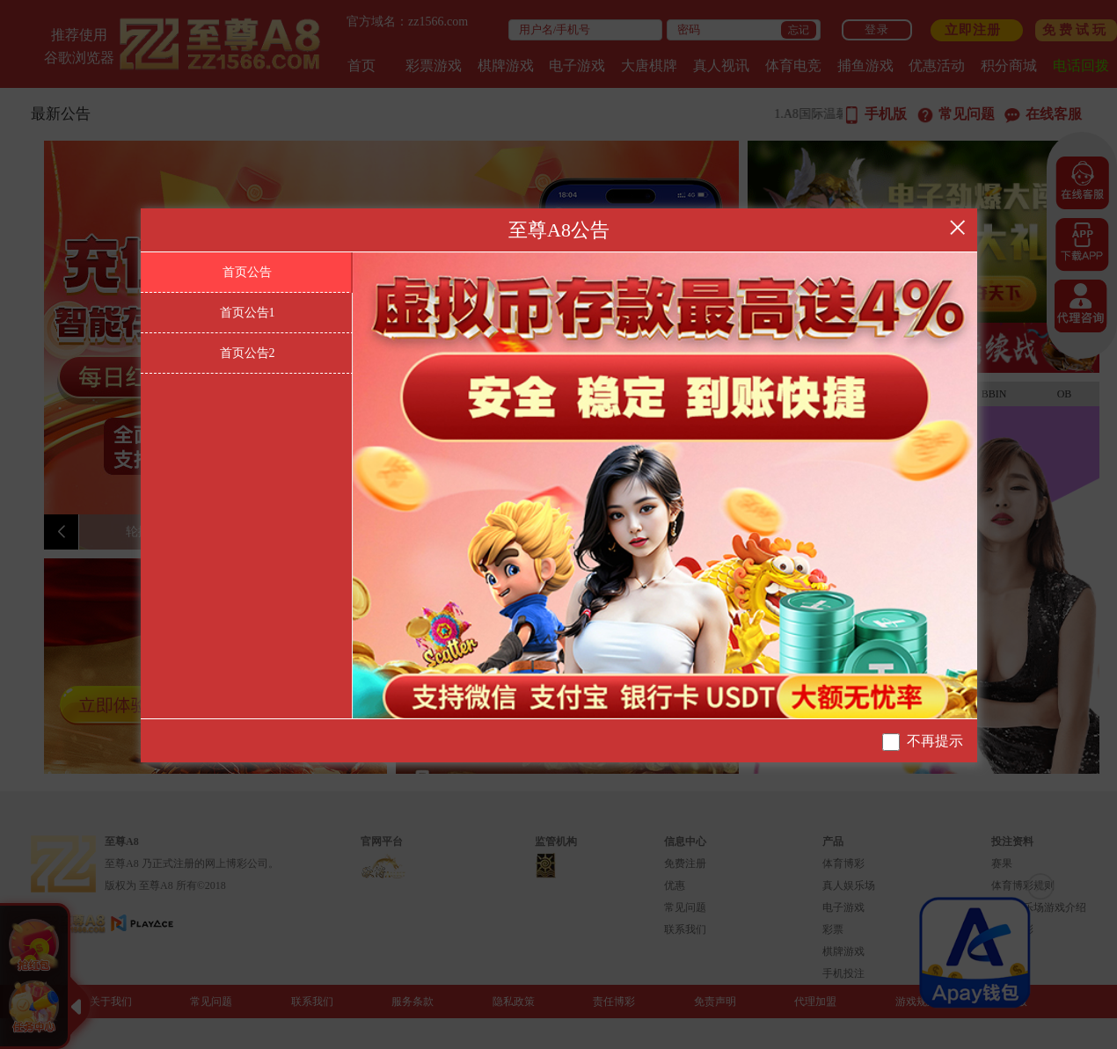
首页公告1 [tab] (247, 312)
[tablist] (247, 485)
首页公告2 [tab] (247, 353)
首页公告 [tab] (247, 272)
